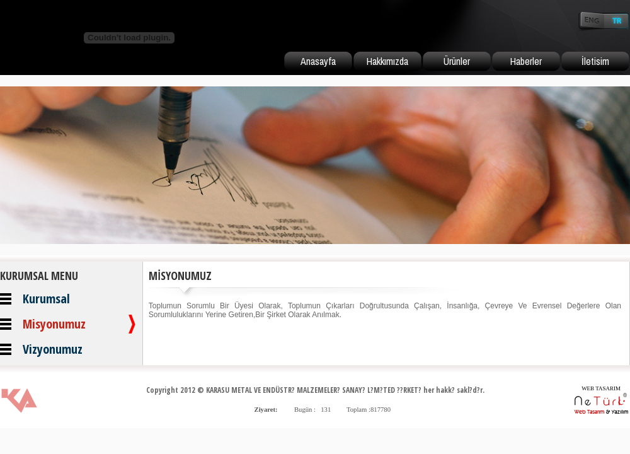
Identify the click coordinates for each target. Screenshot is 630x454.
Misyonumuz (54, 323)
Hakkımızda (387, 61)
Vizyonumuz (53, 349)
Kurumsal (46, 298)
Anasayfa (318, 61)
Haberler (526, 61)
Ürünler (457, 61)
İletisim (595, 61)
